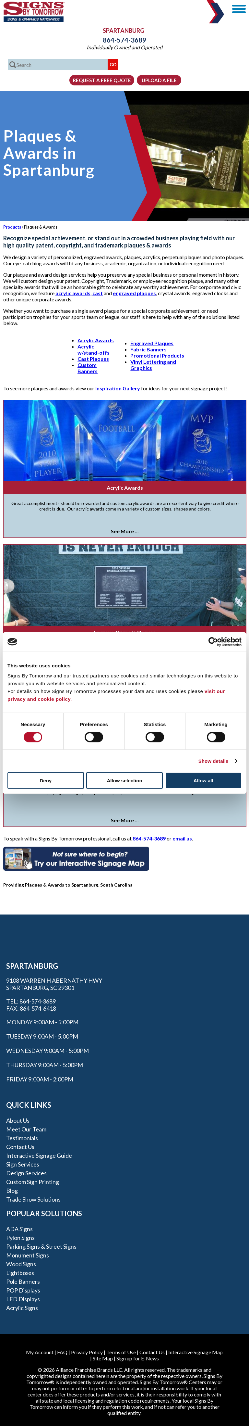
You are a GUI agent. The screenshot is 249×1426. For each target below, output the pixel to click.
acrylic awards (72, 293)
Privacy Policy (87, 1352)
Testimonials (22, 1138)
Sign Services (22, 1164)
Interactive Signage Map (195, 1352)
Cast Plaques (93, 359)
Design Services (26, 1173)
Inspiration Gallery (117, 388)
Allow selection (124, 780)
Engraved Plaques (151, 343)
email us (182, 838)
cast (97, 293)
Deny (46, 780)
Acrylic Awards (95, 340)
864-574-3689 (124, 40)
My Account (39, 1352)
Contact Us (20, 1146)
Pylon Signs (20, 1237)
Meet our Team (26, 1129)
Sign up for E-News (137, 1358)
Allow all (203, 780)
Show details (213, 760)
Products (12, 227)
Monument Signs (27, 1255)
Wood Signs (21, 1264)
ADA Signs (19, 1228)
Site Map (103, 1358)
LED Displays (23, 1299)
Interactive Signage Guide (39, 1155)
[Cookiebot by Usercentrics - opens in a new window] (213, 642)
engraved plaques (134, 293)
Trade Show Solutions (33, 1199)
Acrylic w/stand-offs (93, 349)
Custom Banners (87, 368)
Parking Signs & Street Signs (41, 1246)
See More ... (125, 531)
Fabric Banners (148, 349)
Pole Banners (23, 1281)
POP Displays (23, 1290)
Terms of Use (121, 1352)
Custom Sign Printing (32, 1181)
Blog (12, 1190)
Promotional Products (157, 355)
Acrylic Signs (22, 1307)
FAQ (62, 1352)
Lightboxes (20, 1272)
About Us (18, 1120)
